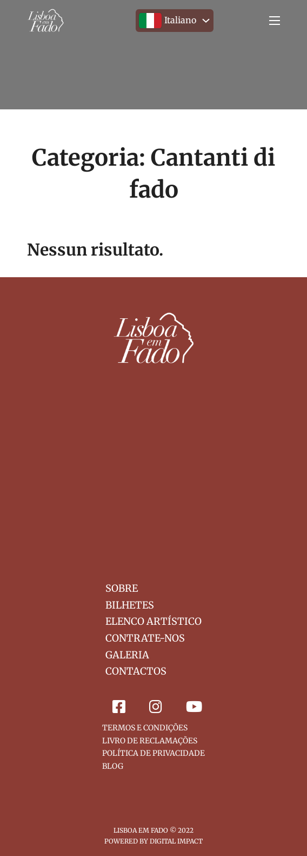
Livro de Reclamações (149, 741)
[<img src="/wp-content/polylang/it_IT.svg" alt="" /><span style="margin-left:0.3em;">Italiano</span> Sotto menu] (206, 20)
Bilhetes (129, 605)
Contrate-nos (145, 638)
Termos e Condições (145, 728)
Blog (112, 766)
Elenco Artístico (153, 621)
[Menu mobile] (274, 20)
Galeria (127, 655)
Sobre (121, 588)
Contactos (135, 671)
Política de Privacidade (153, 753)
